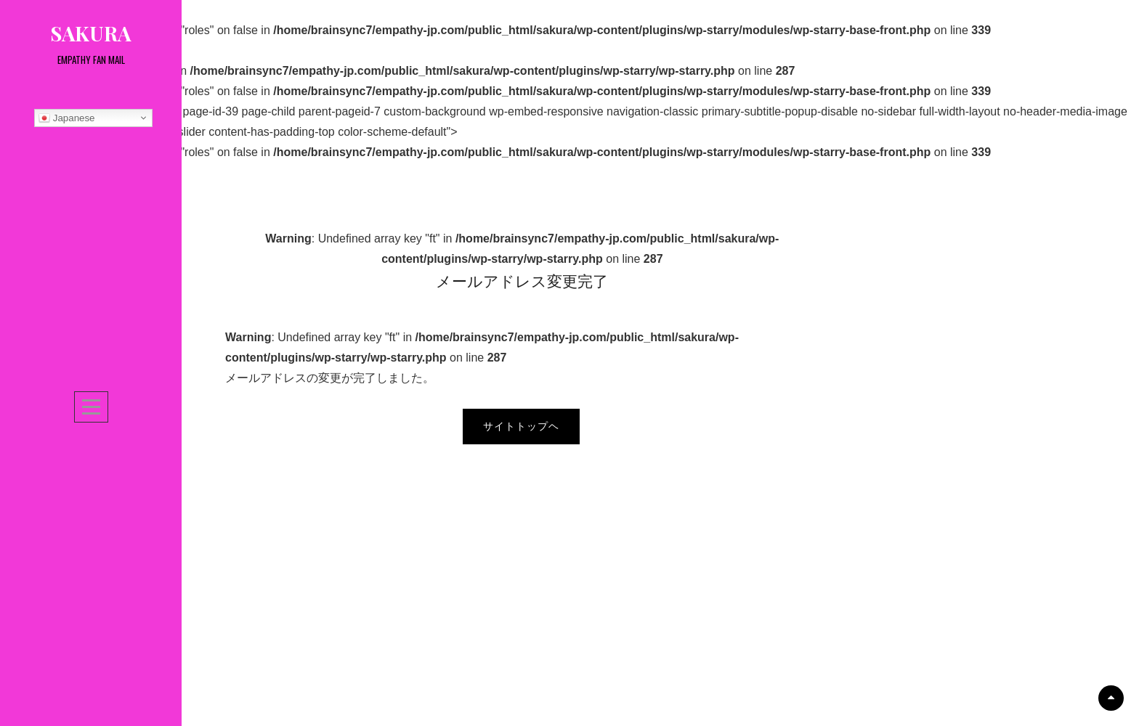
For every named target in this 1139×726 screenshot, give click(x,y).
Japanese (66, 118)
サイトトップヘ (521, 426)
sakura (90, 33)
